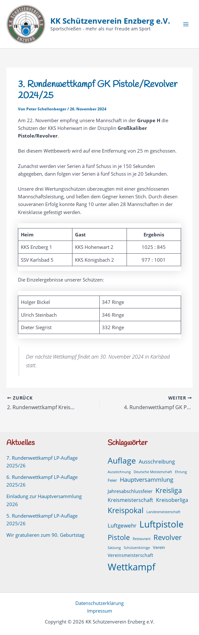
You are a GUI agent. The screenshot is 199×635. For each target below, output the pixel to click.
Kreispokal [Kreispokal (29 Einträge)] (126, 510)
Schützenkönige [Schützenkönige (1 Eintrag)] (137, 547)
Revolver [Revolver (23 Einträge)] (167, 537)
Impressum (99, 610)
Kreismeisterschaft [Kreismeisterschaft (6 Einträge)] (130, 500)
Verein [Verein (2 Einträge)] (159, 547)
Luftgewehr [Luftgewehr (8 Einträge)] (122, 525)
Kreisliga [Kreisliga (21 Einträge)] (168, 490)
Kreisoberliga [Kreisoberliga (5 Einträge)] (172, 500)
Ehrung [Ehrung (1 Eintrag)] (181, 472)
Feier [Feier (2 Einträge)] (112, 480)
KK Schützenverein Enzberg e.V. (110, 21)
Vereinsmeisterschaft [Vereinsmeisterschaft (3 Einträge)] (130, 555)
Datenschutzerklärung (99, 603)
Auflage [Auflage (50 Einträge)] (122, 460)
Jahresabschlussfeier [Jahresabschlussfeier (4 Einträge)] (130, 491)
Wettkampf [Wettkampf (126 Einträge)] (131, 566)
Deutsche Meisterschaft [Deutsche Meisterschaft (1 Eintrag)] (153, 472)
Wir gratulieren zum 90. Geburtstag (45, 535)
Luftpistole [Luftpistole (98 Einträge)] (161, 524)
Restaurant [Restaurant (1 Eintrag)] (142, 538)
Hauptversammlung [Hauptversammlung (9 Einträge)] (146, 479)
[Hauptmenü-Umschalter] (186, 24)
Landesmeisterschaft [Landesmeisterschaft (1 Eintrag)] (163, 512)
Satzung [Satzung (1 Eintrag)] (114, 547)
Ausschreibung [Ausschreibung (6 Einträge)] (157, 461)
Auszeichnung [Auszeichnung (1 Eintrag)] (119, 472)
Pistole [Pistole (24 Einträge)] (119, 537)
